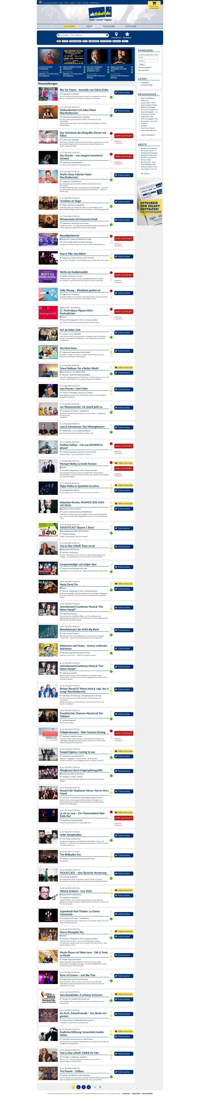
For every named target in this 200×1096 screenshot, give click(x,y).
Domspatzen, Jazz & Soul (149, 121)
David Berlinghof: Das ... (149, 164)
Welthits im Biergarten (148, 107)
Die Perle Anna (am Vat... (149, 157)
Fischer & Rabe (146, 160)
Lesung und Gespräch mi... (150, 110)
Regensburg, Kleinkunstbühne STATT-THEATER (78, 258)
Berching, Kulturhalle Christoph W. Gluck (76, 653)
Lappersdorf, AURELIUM (70, 897)
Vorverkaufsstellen (50, 3)
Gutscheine (130, 26)
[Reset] (107, 35)
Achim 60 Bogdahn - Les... (149, 112)
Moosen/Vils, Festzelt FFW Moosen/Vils (75, 999)
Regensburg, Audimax (69, 614)
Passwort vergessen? (145, 67)
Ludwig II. (144, 123)
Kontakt (85, 3)
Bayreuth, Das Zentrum (70, 552)
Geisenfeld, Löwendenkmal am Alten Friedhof (77, 1039)
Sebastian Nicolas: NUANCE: (70, 509)
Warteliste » (118, 141)
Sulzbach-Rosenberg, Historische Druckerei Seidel (79, 452)
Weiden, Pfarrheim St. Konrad (72, 276)
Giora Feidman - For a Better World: (72, 372)
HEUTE (89, 26)
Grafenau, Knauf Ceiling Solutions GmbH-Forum (78, 859)
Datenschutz (136, 1093)
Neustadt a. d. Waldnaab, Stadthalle (74, 1057)
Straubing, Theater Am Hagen (72, 736)
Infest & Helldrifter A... (148, 98)
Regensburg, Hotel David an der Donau (75, 223)
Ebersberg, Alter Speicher (70, 490)
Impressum (94, 3)
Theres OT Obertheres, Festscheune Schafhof (77, 393)
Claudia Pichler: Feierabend (46, 68)
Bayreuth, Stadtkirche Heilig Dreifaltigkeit (76, 375)
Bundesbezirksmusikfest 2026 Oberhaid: (74, 531)
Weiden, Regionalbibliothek (71, 959)
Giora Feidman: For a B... (149, 169)
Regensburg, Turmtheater (70, 94)
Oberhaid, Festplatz (68, 534)
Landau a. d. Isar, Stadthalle (71, 334)
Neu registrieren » (144, 70)
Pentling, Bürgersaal (69, 720)
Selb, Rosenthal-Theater (70, 633)
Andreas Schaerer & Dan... (149, 167)
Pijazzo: (63, 317)
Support (72, 3)
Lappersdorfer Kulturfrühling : (71, 895)
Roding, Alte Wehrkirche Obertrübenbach (76, 1075)
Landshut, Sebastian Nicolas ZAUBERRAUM (77, 512)
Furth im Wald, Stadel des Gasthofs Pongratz (77, 242)
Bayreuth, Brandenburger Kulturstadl (74, 568)
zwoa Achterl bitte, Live (148, 130)
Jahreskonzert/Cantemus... (150, 148)
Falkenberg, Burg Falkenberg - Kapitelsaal (76, 117)
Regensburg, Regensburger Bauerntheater (76, 352)
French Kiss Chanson (148, 128)
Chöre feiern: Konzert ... (149, 114)
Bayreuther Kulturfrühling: (69, 549)
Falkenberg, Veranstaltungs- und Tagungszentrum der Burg (81, 696)
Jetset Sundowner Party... (149, 105)
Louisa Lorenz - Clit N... (148, 103)
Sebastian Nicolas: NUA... (149, 155)
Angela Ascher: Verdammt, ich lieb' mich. (119, 69)
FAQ (61, 3)
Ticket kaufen (122, 92)
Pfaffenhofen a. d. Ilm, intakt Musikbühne (76, 431)
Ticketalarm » (118, 143)
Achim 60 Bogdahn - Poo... (150, 119)
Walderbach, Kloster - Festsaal (72, 777)
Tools (79, 3)
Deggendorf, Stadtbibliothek (71, 181)
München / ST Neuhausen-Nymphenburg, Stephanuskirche (82, 798)
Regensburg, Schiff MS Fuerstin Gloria (75, 979)
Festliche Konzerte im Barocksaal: (72, 774)
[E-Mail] (148, 57)
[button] (142, 64)
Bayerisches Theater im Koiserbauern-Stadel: (76, 239)
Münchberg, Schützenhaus (71, 839)
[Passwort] (148, 61)
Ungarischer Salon (147, 116)
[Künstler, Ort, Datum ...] (82, 35)
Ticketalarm (109, 26)
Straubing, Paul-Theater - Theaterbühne (75, 411)
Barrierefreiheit (147, 1093)
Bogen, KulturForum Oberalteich (73, 205)
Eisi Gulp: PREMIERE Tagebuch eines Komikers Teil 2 (94, 69)
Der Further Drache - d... (149, 151)
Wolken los (144, 100)
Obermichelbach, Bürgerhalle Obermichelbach (78, 1020)
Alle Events (69, 26)
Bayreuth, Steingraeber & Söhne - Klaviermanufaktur (80, 320)
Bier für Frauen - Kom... (148, 162)
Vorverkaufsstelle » (147, 85)
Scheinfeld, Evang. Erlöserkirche (73, 756)
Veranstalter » (145, 83)
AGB (66, 3)
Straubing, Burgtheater (70, 877)
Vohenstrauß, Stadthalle (70, 140)
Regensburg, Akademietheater (72, 162)
